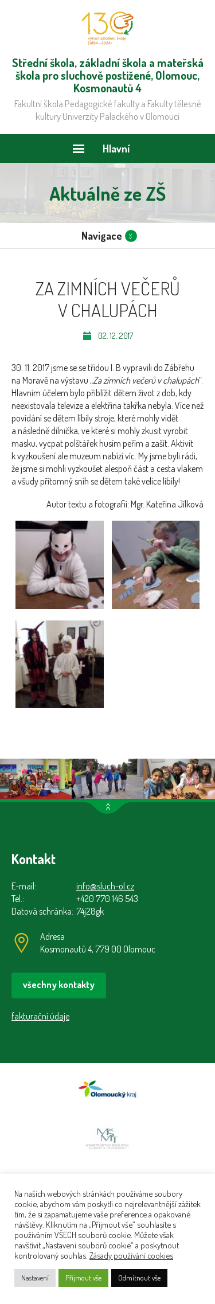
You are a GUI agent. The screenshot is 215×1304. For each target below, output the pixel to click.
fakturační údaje (40, 1016)
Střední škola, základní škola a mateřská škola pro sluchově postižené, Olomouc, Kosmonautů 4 (107, 28)
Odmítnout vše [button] (139, 1277)
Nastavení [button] (35, 1277)
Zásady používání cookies (131, 1255)
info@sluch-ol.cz (105, 886)
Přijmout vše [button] (83, 1277)
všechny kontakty (59, 984)
